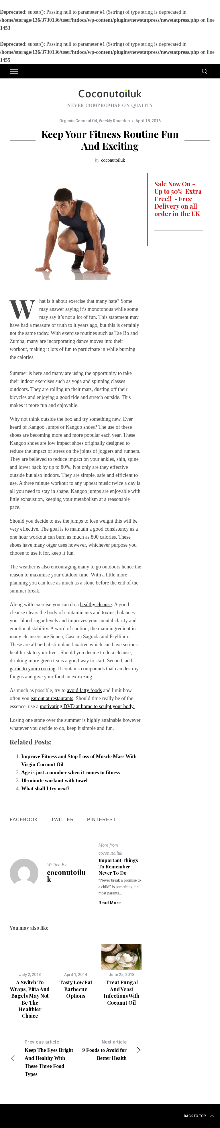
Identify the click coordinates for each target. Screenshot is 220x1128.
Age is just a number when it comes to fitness (70, 772)
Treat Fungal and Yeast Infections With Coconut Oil (121, 992)
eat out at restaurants (52, 698)
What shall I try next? (45, 788)
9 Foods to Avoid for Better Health (109, 1049)
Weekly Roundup (114, 120)
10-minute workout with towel (54, 780)
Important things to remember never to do (118, 866)
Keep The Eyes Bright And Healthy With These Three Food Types (43, 1057)
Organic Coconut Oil (78, 120)
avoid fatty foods (84, 690)
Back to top (199, 1116)
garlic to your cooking (32, 668)
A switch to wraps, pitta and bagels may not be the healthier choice (30, 999)
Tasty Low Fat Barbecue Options (75, 989)
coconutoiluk (113, 160)
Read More (110, 903)
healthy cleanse (95, 604)
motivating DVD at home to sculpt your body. (87, 706)
